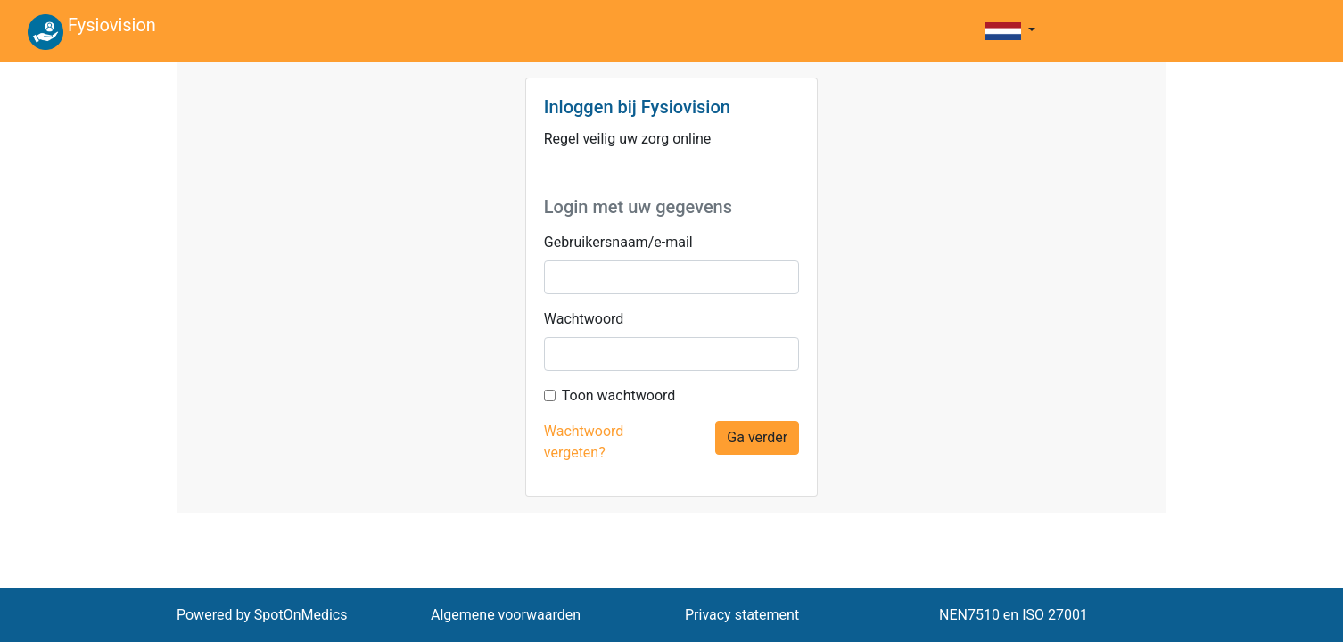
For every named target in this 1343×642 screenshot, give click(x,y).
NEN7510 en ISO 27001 (1013, 614)
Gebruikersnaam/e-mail (618, 242)
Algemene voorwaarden (506, 614)
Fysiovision (92, 32)
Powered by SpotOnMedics (262, 614)
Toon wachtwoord (619, 395)
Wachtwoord (584, 318)
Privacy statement (742, 614)
